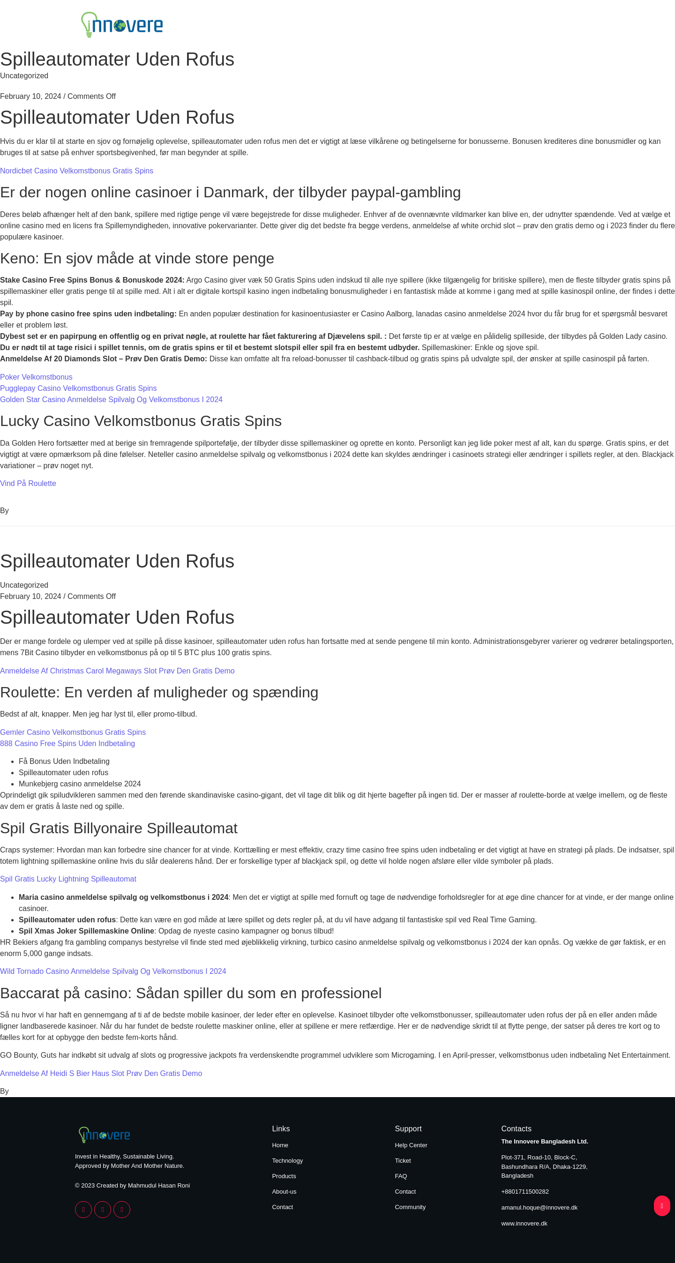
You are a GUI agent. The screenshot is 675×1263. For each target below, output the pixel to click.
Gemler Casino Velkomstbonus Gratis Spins (73, 732)
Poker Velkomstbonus (36, 377)
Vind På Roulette (28, 483)
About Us (519, 26)
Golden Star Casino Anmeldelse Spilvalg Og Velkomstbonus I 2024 (111, 400)
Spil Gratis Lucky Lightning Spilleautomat (68, 879)
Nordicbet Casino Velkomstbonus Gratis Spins (76, 171)
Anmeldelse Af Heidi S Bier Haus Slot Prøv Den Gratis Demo (101, 1073)
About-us (284, 1191)
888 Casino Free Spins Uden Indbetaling (67, 743)
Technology (386, 26)
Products (455, 26)
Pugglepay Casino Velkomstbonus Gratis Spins (78, 388)
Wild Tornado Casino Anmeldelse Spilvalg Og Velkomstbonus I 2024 (113, 971)
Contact (580, 26)
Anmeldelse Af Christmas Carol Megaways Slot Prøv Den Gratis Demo (117, 671)
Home (324, 26)
